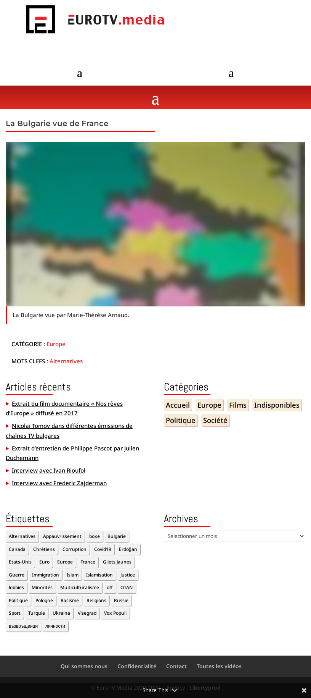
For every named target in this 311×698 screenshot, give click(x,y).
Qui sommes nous (84, 666)
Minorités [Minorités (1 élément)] (42, 587)
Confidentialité (136, 666)
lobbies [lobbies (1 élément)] (16, 587)
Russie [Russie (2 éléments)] (121, 600)
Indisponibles (277, 405)
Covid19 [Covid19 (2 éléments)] (102, 549)
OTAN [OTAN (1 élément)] (126, 587)
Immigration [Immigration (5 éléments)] (45, 575)
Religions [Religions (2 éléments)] (96, 600)
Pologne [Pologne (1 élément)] (44, 600)
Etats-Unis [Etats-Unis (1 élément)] (20, 562)
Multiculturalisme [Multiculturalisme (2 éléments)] (79, 587)
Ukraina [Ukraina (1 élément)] (61, 613)
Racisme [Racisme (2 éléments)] (70, 600)
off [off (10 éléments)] (110, 587)
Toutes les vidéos (219, 666)
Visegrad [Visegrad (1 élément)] (87, 613)
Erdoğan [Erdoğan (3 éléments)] (128, 549)
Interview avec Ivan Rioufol (48, 470)
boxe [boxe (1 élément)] (94, 536)
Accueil (178, 405)
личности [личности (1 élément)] (55, 626)
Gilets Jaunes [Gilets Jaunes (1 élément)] (117, 562)
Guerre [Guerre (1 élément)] (16, 575)
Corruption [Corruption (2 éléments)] (75, 549)
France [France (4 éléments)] (87, 562)
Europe (56, 344)
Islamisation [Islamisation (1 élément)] (99, 575)
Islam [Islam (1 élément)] (73, 575)
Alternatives (66, 361)
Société (215, 420)
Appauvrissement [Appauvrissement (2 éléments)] (62, 536)
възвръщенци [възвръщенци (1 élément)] (23, 626)
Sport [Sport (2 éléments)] (15, 613)
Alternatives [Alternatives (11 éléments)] (22, 536)
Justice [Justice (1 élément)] (127, 575)
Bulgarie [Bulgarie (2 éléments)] (116, 536)
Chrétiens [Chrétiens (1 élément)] (44, 549)
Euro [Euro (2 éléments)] (44, 562)
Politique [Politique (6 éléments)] (18, 600)
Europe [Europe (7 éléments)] (65, 562)
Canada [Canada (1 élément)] (17, 549)
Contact (176, 666)
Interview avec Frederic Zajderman (59, 483)
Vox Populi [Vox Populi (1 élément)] (115, 613)
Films (238, 405)
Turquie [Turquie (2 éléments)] (36, 613)
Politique (181, 420)
